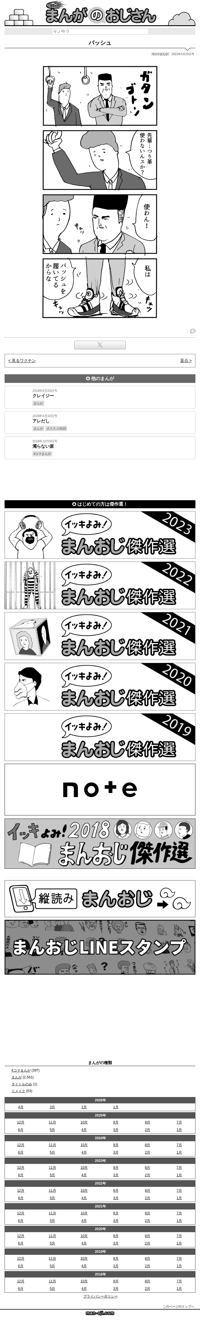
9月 (116, 1122)
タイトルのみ (21, 1084)
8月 (147, 1122)
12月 (20, 1122)
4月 (20, 1107)
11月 (52, 1122)
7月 (179, 1122)
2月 (84, 1107)
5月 (52, 1130)
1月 (116, 1107)
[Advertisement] (100, 478)
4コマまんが (21, 1070)
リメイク (18, 1091)
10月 (84, 1122)
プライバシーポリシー (100, 1296)
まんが (16, 1077)
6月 (20, 1130)
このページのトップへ (178, 1306)
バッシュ (100, 43)
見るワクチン (24, 360)
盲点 (184, 360)
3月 (52, 1107)
